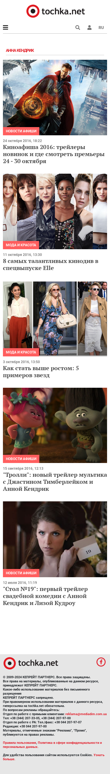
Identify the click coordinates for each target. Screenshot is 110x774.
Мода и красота (21, 245)
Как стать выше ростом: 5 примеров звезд (41, 371)
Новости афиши (21, 131)
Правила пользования (19, 743)
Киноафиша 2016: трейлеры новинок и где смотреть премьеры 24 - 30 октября (54, 154)
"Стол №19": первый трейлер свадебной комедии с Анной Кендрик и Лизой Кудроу (45, 596)
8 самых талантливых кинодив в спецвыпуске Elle (50, 264)
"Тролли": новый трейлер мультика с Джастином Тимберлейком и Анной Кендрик (55, 482)
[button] (89, 27)
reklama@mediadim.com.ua (86, 714)
